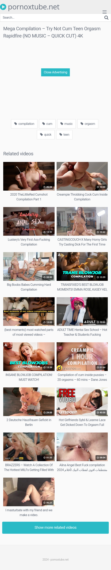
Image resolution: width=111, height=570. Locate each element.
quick (45, 134)
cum (47, 124)
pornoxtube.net (29, 6)
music (66, 124)
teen (64, 134)
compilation (24, 124)
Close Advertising (55, 72)
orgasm (88, 124)
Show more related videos (55, 527)
